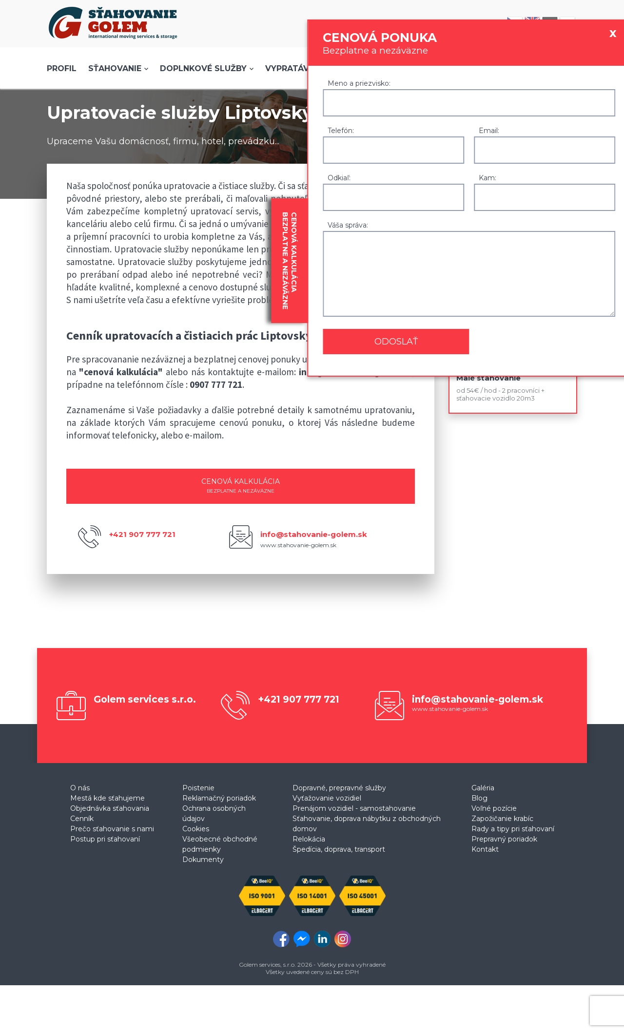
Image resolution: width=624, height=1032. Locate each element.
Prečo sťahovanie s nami (112, 828)
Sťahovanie (114, 68)
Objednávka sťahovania (109, 808)
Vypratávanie (296, 68)
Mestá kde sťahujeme (107, 798)
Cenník (82, 818)
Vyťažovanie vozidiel (326, 798)
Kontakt (485, 849)
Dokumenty (203, 859)
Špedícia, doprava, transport (338, 849)
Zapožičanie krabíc (502, 818)
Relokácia (308, 839)
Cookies (195, 828)
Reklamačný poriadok (219, 798)
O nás (80, 788)
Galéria (482, 788)
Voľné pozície (494, 808)
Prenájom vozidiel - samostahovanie (354, 808)
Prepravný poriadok (504, 839)
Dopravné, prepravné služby (339, 788)
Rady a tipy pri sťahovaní (512, 828)
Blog (479, 798)
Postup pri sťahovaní (105, 839)
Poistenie (198, 788)
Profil (62, 68)
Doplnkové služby (203, 68)
